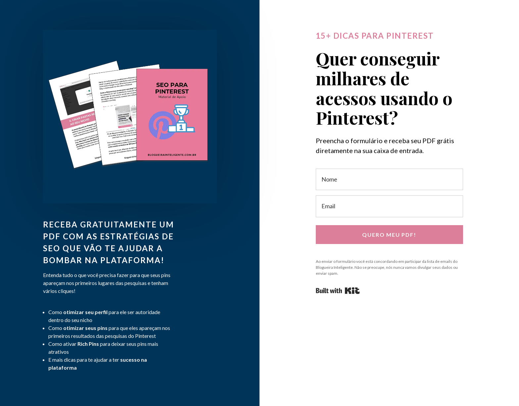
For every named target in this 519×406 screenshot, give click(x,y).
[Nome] (389, 179)
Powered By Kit (338, 291)
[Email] (389, 206)
